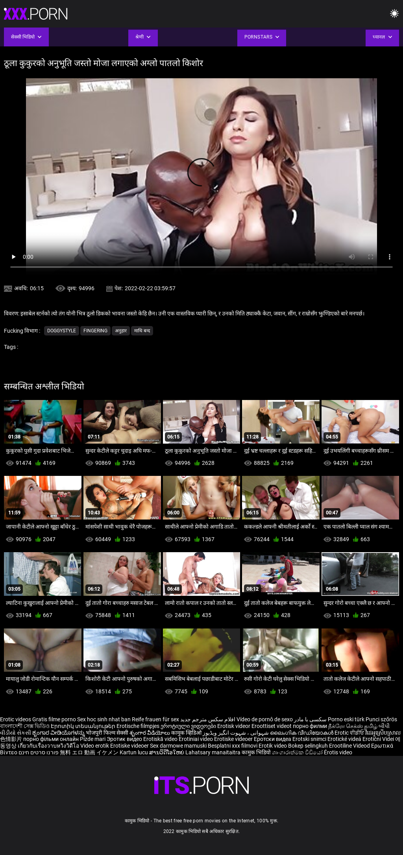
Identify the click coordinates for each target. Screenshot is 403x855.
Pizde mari (92, 739)
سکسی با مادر (310, 719)
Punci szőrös (381, 719)
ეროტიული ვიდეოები (189, 726)
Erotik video (273, 746)
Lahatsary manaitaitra (213, 752)
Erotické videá (344, 739)
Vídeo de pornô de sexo (265, 719)
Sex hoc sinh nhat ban (104, 719)
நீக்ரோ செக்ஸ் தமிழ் (352, 726)
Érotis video (338, 752)
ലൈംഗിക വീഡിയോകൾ (302, 733)
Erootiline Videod (350, 746)
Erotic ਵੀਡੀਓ (350, 733)
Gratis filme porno (54, 719)
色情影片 (11, 739)
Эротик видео (125, 739)
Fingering (95, 331)
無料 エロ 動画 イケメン (89, 752)
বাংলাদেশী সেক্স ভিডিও (25, 726)
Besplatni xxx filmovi (232, 746)
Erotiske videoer (234, 739)
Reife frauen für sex (155, 719)
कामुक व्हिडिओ (187, 733)
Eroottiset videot (272, 726)
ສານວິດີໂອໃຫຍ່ (167, 752)
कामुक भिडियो (257, 752)
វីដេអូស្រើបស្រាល (383, 733)
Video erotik (95, 746)
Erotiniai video (196, 739)
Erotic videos (16, 719)
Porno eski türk (346, 719)
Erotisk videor (234, 726)
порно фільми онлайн (51, 739)
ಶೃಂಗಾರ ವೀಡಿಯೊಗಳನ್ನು (59, 733)
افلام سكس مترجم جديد (207, 719)
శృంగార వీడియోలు (150, 733)
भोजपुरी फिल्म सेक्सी (107, 733)
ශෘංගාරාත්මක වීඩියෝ (298, 752)
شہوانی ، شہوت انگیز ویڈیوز (236, 733)
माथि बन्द (142, 331)
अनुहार (121, 331)
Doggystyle (61, 331)
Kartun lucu (134, 752)
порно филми (310, 726)
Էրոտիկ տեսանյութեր (83, 726)
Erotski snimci (309, 739)
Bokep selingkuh (308, 746)
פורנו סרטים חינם (38, 752)
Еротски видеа (273, 739)
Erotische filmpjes (137, 726)
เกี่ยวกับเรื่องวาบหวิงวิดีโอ (49, 746)
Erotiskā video (161, 739)
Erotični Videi (378, 739)
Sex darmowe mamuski (178, 746)
